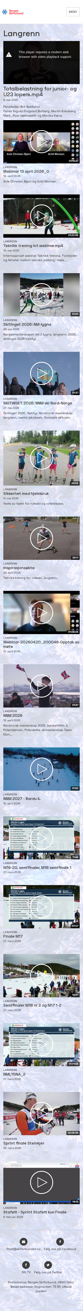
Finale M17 (13, 937)
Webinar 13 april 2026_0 (26, 172)
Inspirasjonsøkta (19, 568)
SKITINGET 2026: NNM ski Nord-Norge (37, 403)
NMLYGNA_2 (14, 1074)
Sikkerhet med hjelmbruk (26, 494)
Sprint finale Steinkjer (23, 1143)
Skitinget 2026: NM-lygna (27, 325)
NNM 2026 (12, 716)
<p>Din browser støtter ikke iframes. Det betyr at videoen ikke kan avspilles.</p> (41, 62)
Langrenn (10, 167)
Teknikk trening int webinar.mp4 (33, 246)
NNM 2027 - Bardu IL (22, 799)
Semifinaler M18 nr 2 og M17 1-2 (32, 1005)
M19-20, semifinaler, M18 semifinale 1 (37, 868)
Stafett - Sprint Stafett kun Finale (35, 1212)
